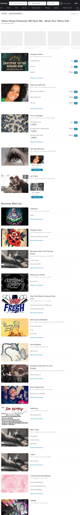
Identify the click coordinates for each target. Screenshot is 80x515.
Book (76, 61)
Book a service (37, 170)
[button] (18, 3)
